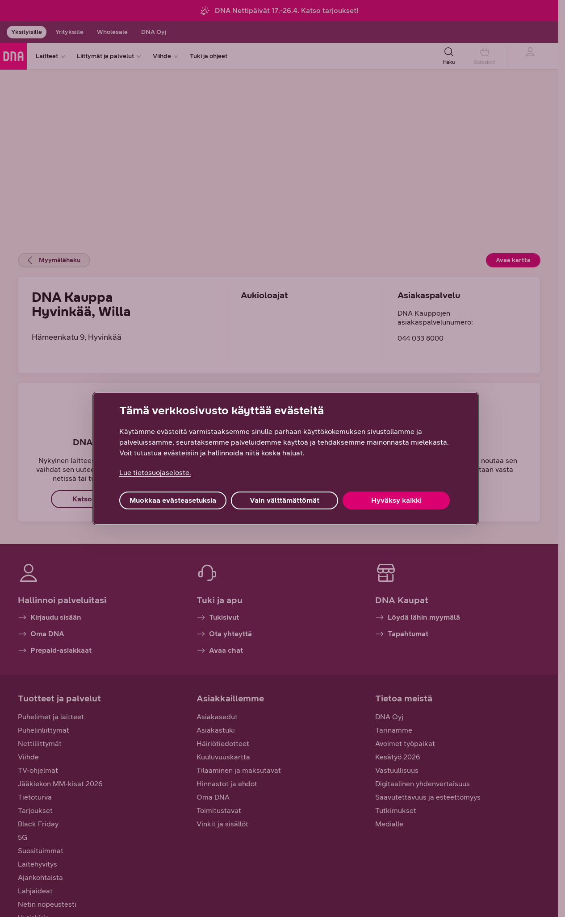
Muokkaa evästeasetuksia (173, 500)
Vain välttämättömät (284, 500)
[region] (285, 458)
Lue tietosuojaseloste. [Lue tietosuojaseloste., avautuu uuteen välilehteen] (155, 472)
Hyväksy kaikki (396, 500)
